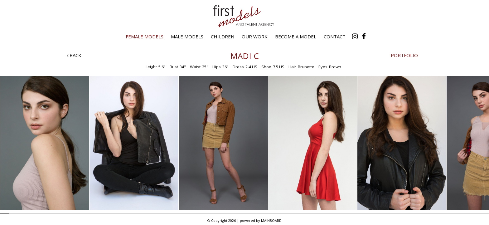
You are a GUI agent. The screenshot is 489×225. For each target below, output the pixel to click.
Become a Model (295, 36)
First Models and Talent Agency (244, 16)
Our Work (255, 36)
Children (222, 36)
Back (74, 55)
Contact (335, 36)
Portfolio (404, 55)
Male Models (187, 36)
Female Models (144, 36)
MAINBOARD (271, 220)
